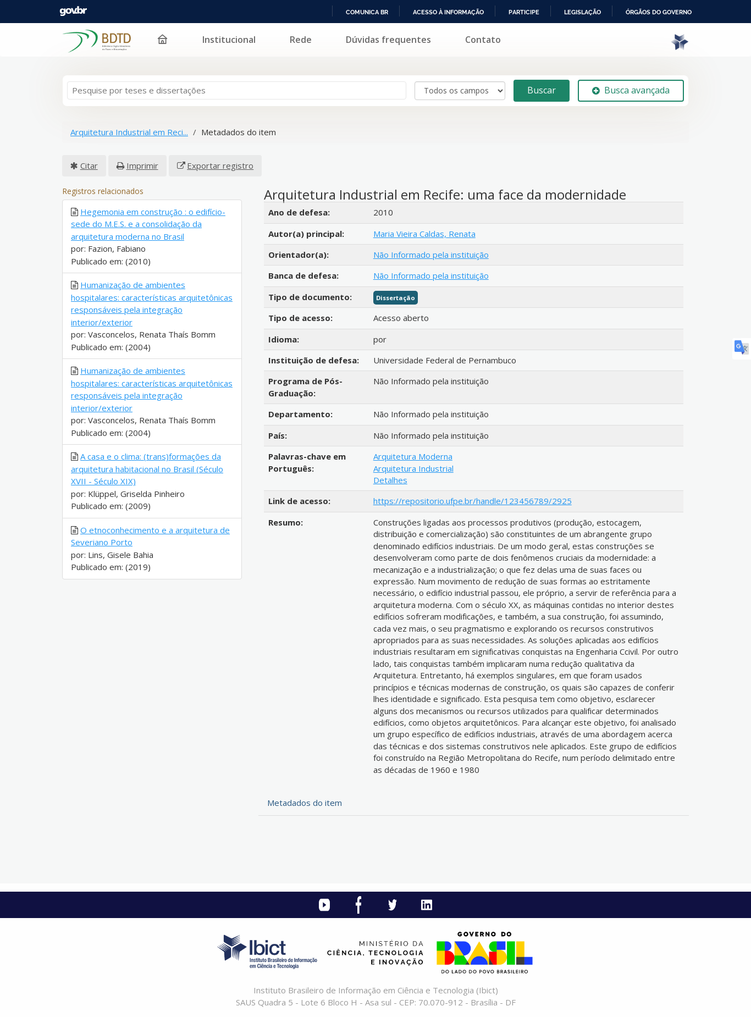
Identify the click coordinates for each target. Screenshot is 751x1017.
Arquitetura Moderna (412, 456)
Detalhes (390, 479)
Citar (89, 165)
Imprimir (142, 165)
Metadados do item (304, 802)
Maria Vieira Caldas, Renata (424, 233)
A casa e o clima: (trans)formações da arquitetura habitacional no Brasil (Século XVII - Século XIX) (147, 469)
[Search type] (460, 90)
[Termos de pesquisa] (236, 90)
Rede (301, 40)
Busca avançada (631, 90)
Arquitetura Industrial (413, 468)
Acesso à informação (448, 12)
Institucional (229, 40)
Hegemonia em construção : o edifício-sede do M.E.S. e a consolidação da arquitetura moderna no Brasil (148, 224)
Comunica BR (367, 12)
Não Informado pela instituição (431, 254)
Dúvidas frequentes (388, 40)
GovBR (73, 11)
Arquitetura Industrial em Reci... (129, 131)
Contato (483, 40)
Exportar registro (220, 165)
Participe (524, 12)
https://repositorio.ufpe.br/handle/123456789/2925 (472, 500)
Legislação (582, 12)
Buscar (541, 90)
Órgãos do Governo (659, 12)
